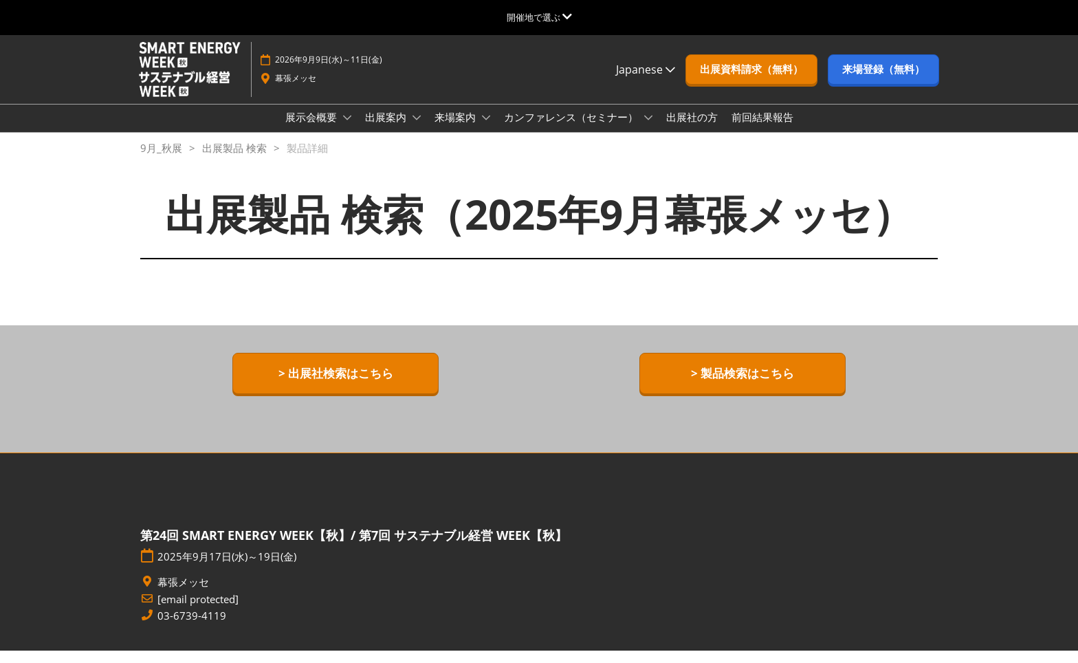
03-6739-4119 (191, 628)
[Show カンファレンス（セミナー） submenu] (648, 130)
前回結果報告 (762, 130)
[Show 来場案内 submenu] (486, 130)
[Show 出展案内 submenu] (416, 130)
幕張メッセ (295, 91)
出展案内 (387, 130)
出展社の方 (692, 130)
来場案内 (456, 130)
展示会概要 (312, 130)
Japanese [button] (645, 82)
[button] (751, 82)
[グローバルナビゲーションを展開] (539, 17)
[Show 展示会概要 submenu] (347, 130)
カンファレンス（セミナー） (572, 130)
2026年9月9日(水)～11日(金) (328, 72)
